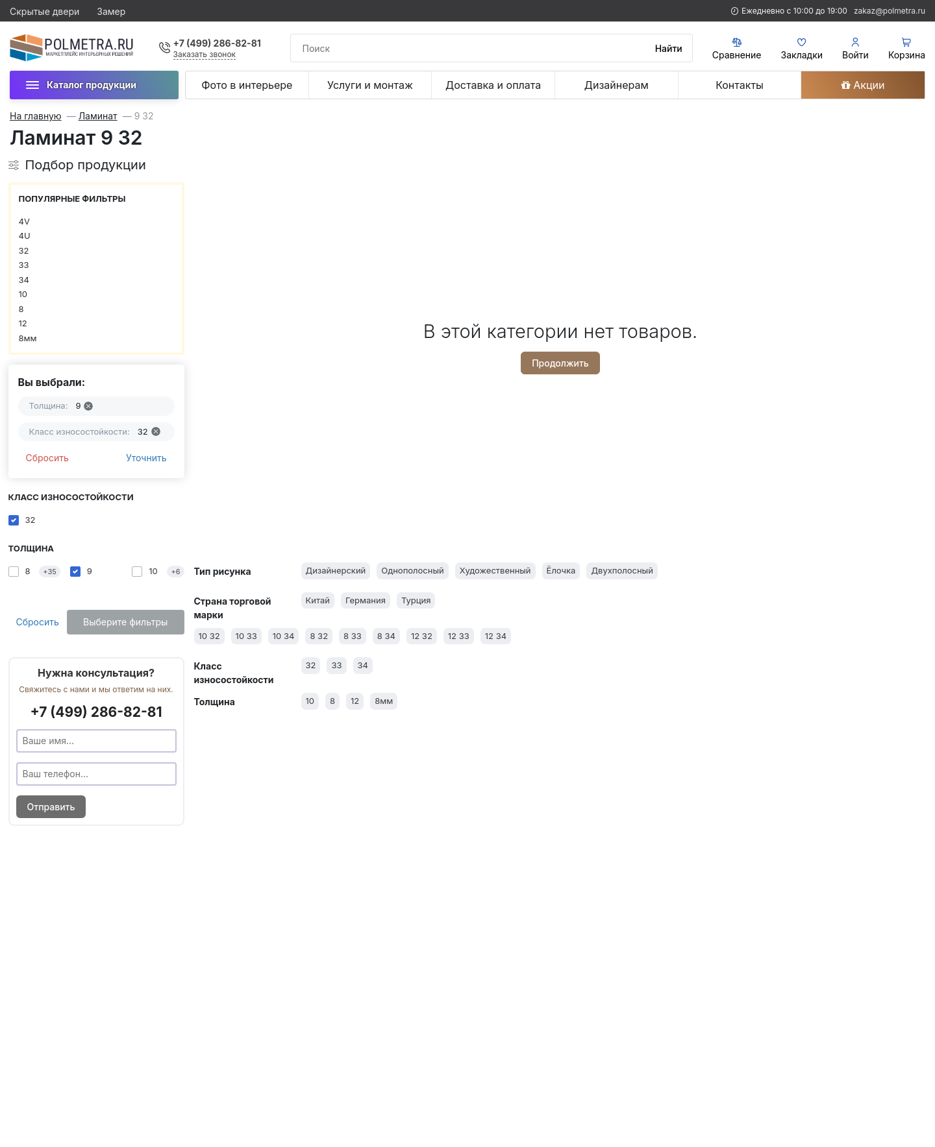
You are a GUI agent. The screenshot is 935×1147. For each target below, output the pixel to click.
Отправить (51, 806)
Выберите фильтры (125, 621)
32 (24, 250)
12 (23, 323)
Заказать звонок (204, 54)
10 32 (209, 636)
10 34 (284, 636)
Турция (416, 600)
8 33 (352, 636)
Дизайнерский (336, 570)
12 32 (421, 636)
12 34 (495, 636)
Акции (863, 84)
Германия (365, 600)
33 (24, 265)
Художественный (495, 570)
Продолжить (560, 362)
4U (25, 235)
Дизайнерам (616, 84)
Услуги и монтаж (370, 84)
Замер (111, 11)
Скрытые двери (44, 11)
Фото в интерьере (246, 84)
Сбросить (47, 457)
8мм (28, 338)
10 (23, 294)
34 (24, 279)
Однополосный (412, 570)
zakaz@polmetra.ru (889, 11)
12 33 (458, 636)
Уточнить (146, 457)
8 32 (319, 636)
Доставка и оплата (493, 84)
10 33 (246, 636)
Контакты (740, 84)
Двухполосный (622, 570)
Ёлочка (561, 570)
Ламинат (98, 116)
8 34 (386, 636)
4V (24, 221)
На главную (36, 116)
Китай (318, 600)
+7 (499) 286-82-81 (217, 43)
